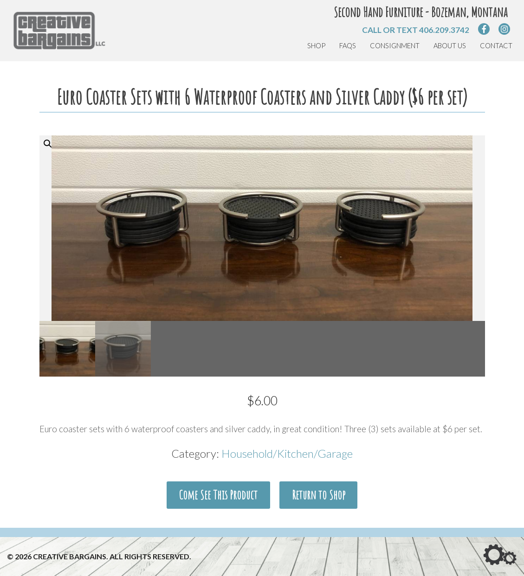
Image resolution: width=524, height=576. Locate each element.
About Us (449, 46)
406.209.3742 (444, 30)
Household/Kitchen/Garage (287, 453)
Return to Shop (318, 495)
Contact (496, 46)
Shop (316, 46)
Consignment (395, 46)
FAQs (347, 46)
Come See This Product (218, 495)
